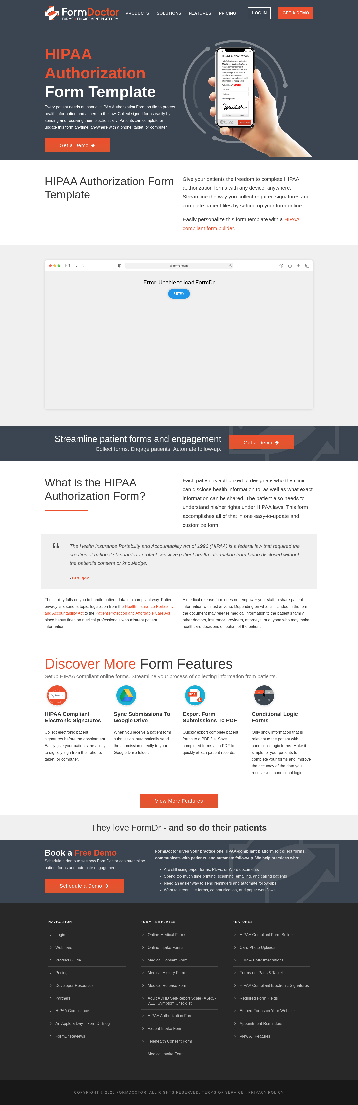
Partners (62, 998)
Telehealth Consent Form (170, 1041)
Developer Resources (74, 985)
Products (137, 13)
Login (60, 935)
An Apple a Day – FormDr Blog (82, 1023)
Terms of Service (223, 1092)
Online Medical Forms (167, 935)
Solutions (169, 13)
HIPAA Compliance (72, 1011)
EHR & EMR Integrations (262, 960)
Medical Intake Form (166, 1054)
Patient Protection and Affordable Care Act (133, 613)
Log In (259, 13)
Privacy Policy (266, 1092)
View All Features (255, 1036)
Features (200, 13)
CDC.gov (80, 578)
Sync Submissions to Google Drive (142, 717)
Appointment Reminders (261, 1023)
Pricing (227, 13)
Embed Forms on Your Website (267, 1011)
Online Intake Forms (165, 947)
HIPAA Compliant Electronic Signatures (73, 717)
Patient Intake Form (165, 1028)
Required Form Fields (259, 998)
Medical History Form (166, 973)
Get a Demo (296, 13)
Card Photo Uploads (257, 947)
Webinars (63, 947)
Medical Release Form (167, 985)
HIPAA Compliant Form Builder (267, 935)
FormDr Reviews (70, 1036)
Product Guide (68, 960)
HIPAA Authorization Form (171, 1016)
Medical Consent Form (168, 960)
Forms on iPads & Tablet (261, 973)
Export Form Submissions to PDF (210, 717)
